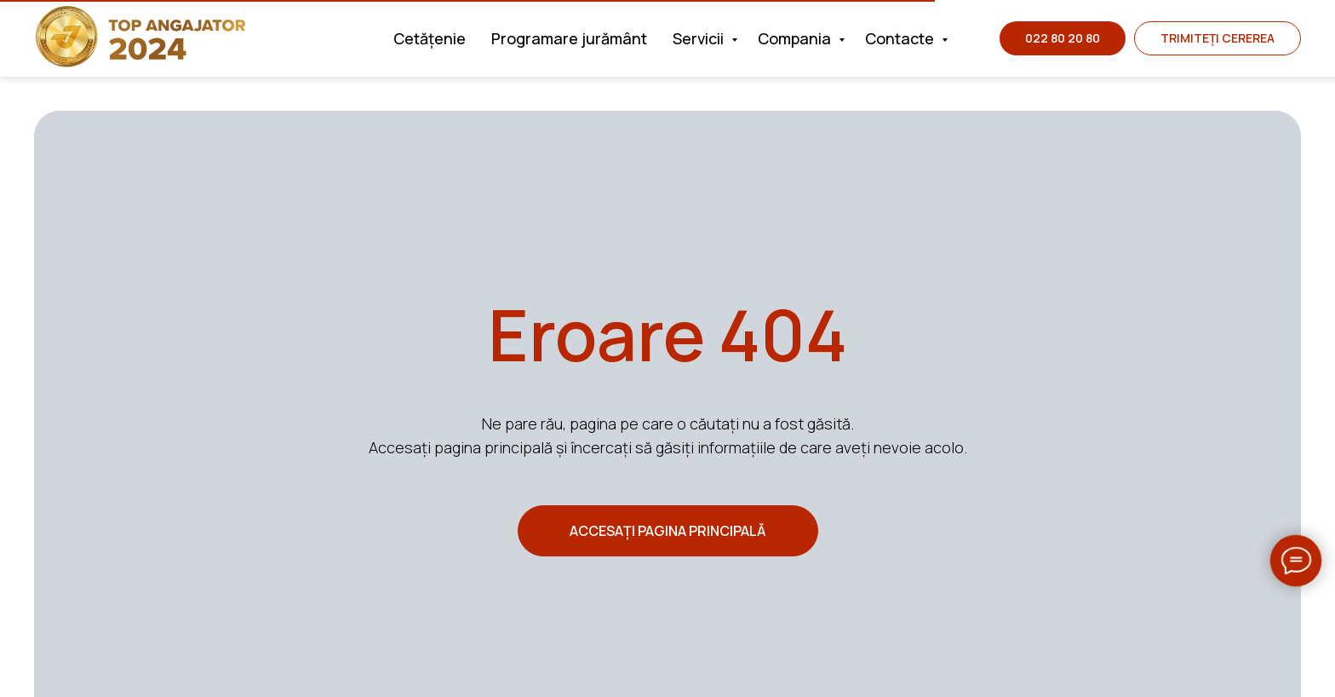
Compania (796, 38)
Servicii (700, 38)
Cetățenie (429, 38)
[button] (1217, 38)
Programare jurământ (569, 38)
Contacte (901, 38)
